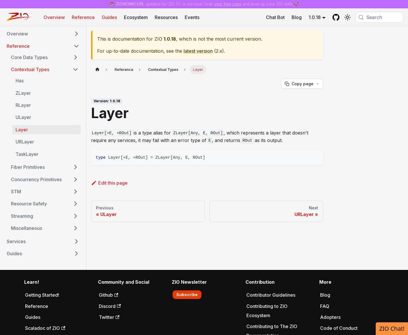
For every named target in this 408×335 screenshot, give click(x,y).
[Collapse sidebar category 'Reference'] (76, 46)
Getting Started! (42, 295)
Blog (297, 17)
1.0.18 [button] (315, 17)
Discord (110, 306)
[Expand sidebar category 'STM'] (75, 191)
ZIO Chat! (392, 328)
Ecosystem (136, 17)
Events (192, 17)
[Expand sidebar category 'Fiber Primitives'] (75, 167)
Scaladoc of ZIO (45, 328)
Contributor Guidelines (270, 295)
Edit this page (109, 183)
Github (108, 295)
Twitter (109, 317)
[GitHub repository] (336, 17)
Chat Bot (275, 17)
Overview (54, 17)
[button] (43, 33)
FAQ (324, 306)
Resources (166, 17)
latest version (198, 51)
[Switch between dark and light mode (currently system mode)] (347, 17)
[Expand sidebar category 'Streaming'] (75, 216)
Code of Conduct (339, 328)
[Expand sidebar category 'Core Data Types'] (75, 57)
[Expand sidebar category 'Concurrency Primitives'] (75, 179)
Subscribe (187, 294)
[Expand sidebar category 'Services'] (76, 241)
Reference (83, 17)
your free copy (227, 4)
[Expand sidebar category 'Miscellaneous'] (75, 228)
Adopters (330, 317)
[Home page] (97, 69)
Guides (109, 17)
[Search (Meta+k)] (379, 17)
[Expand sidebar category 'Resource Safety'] (75, 203)
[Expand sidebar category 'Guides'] (76, 253)
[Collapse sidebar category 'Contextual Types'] (75, 69)
